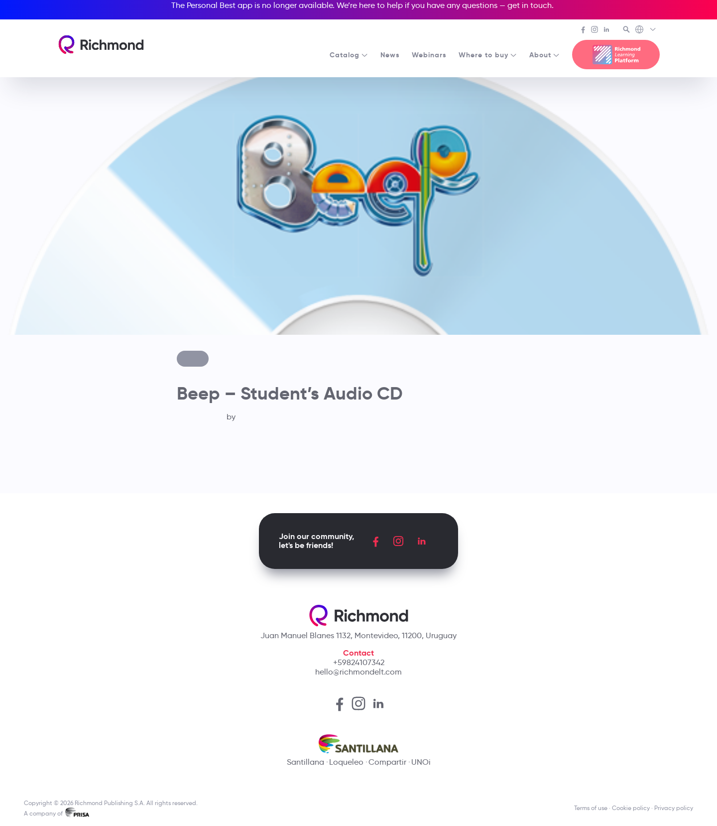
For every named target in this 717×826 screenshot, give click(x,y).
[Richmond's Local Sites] (646, 30)
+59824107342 (358, 662)
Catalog (349, 54)
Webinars (429, 54)
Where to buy (488, 54)
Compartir (387, 762)
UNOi (421, 762)
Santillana (305, 762)
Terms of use (590, 808)
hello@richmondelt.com (358, 672)
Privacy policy (673, 808)
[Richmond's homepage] (101, 44)
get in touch (529, 5)
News (390, 54)
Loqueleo (346, 762)
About (544, 54)
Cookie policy (631, 808)
